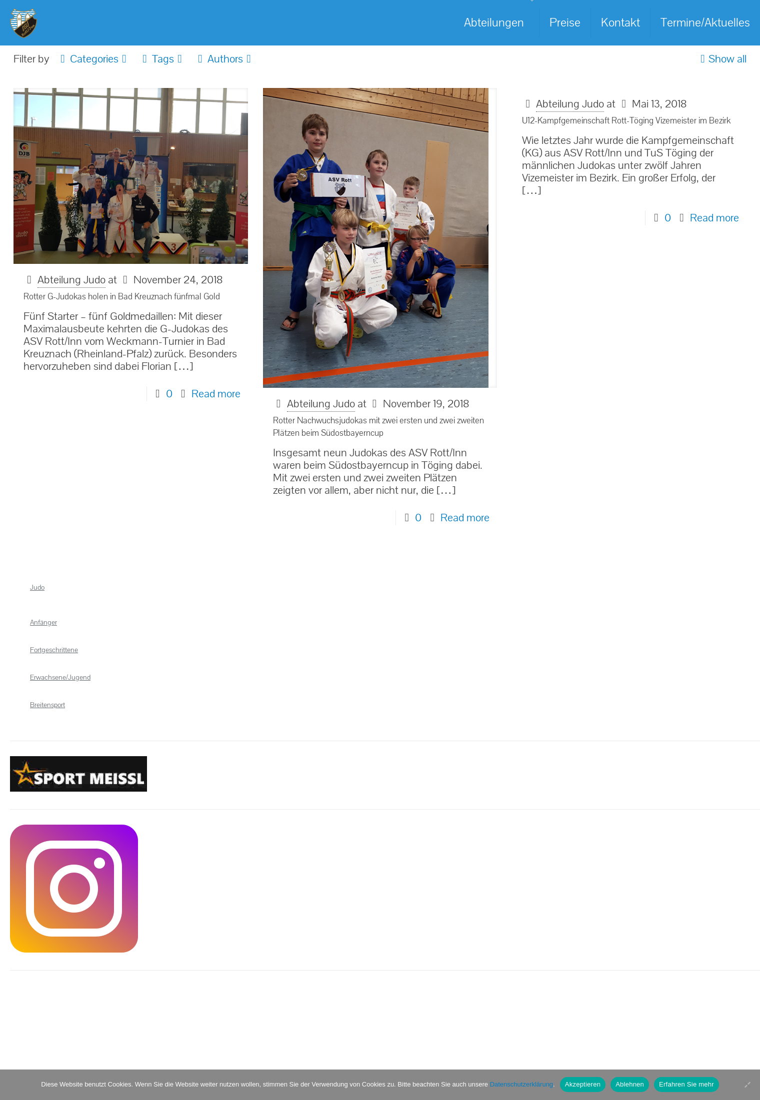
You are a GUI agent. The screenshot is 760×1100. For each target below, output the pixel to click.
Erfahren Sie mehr (686, 1084)
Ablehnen (630, 1084)
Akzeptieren (582, 1084)
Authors (224, 58)
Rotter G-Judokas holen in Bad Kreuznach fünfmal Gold (122, 296)
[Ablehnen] (747, 1085)
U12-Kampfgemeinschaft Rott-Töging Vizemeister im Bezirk (626, 120)
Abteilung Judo (72, 279)
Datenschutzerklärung (521, 1084)
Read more (216, 393)
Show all (721, 58)
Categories (93, 58)
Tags (162, 58)
